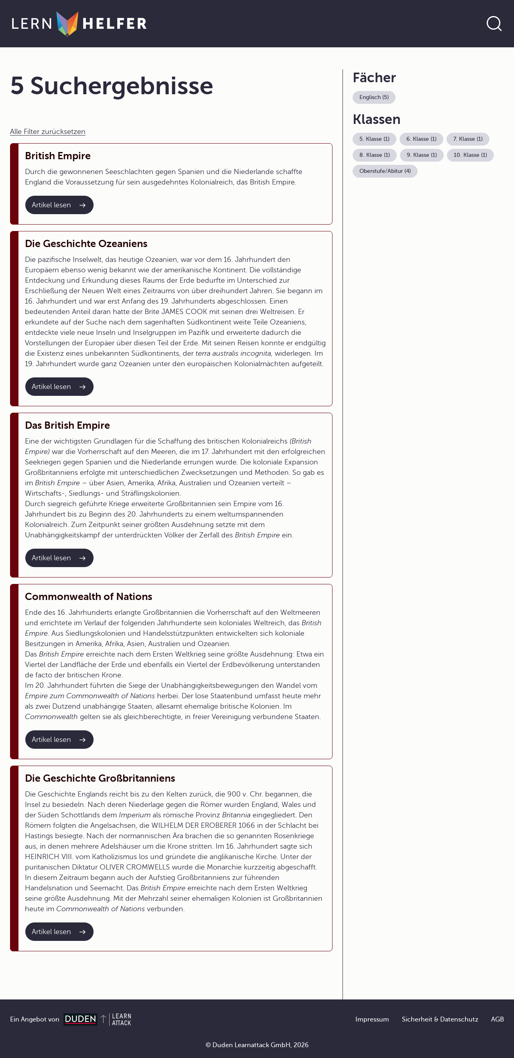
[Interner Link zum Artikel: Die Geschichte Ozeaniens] (59, 386)
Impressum (372, 1019)
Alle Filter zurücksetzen (48, 132)
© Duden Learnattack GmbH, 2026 (257, 1045)
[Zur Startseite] (79, 23)
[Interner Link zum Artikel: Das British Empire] (59, 558)
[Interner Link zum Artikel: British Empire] (59, 205)
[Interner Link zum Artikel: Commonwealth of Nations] (59, 739)
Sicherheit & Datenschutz (440, 1019)
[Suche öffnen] (494, 23)
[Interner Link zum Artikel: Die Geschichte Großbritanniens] (59, 931)
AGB (497, 1019)
